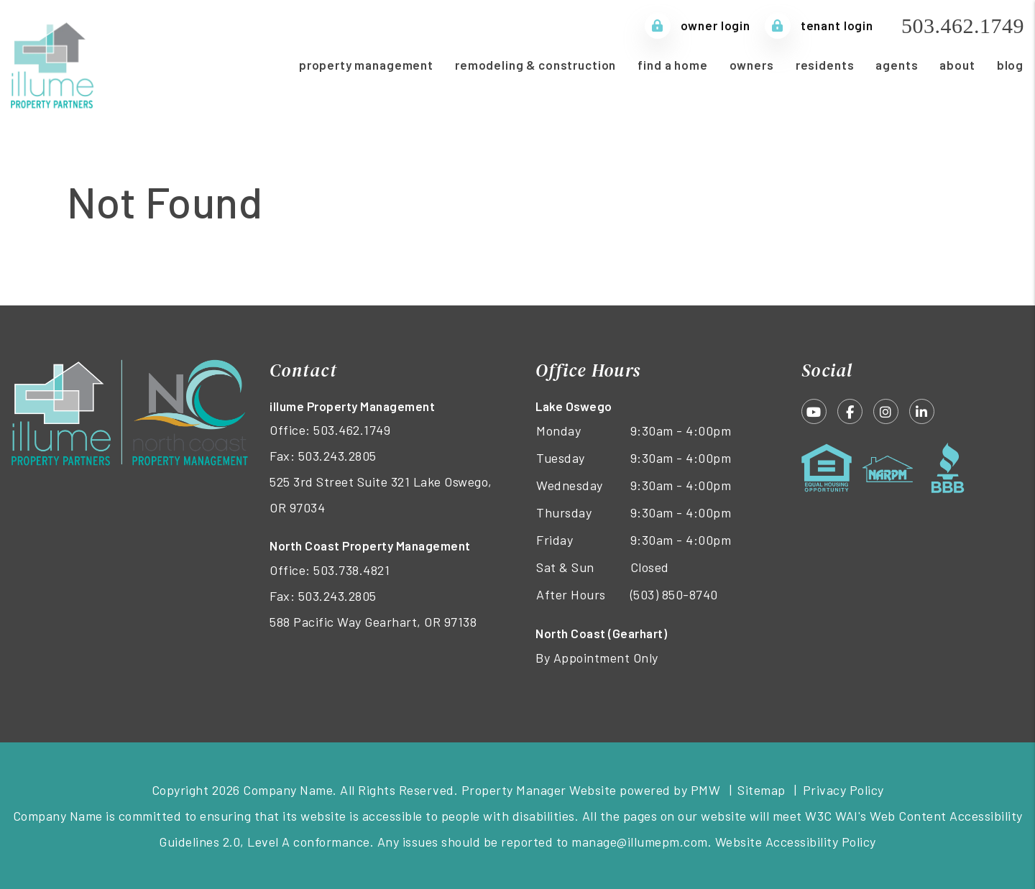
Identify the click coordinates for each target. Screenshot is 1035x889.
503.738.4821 (351, 570)
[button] (814, 411)
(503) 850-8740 (674, 594)
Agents (896, 64)
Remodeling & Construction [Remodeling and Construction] (535, 64)
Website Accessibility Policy (795, 841)
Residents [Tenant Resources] (825, 64)
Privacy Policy (843, 790)
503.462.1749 (962, 25)
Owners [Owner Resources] (752, 64)
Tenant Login (819, 25)
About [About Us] (957, 64)
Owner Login (697, 25)
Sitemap (761, 790)
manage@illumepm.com (639, 841)
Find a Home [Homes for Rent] (672, 64)
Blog (1010, 64)
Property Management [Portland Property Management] (366, 64)
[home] (53, 62)
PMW (706, 790)
